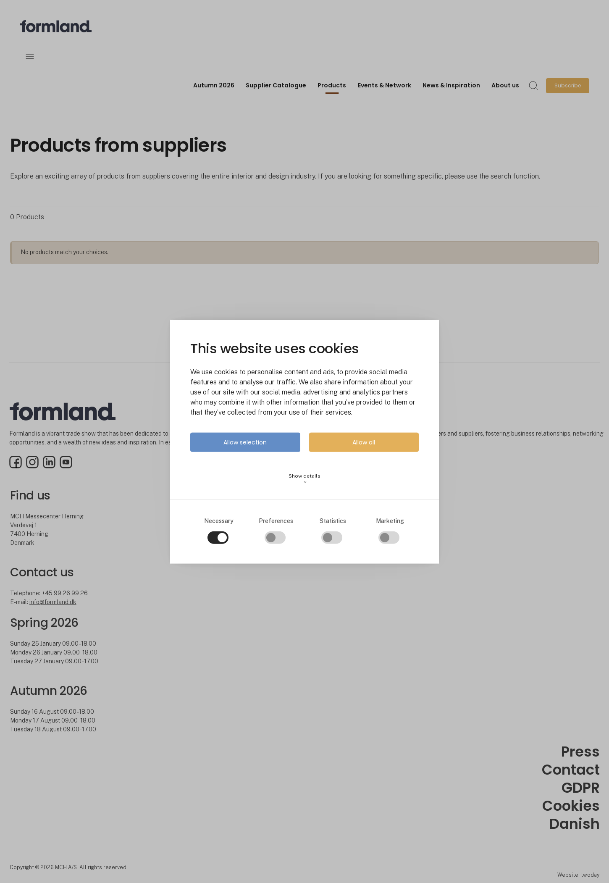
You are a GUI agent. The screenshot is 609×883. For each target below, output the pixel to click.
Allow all (363, 442)
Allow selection (245, 442)
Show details (304, 478)
